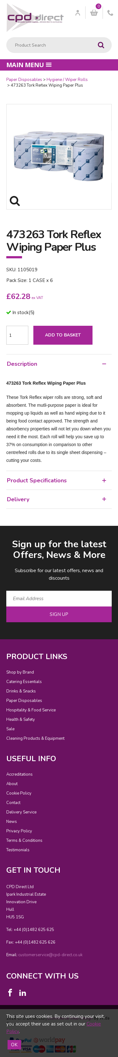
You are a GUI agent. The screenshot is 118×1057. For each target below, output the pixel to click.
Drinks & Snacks (21, 691)
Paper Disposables (24, 80)
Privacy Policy (19, 831)
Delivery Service (21, 812)
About (12, 784)
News (11, 821)
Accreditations (19, 774)
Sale (10, 729)
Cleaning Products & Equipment (35, 738)
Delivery (56, 499)
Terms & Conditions (24, 840)
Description (56, 364)
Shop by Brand (20, 672)
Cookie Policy (18, 793)
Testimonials (18, 850)
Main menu (29, 64)
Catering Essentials (24, 682)
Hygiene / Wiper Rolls (67, 80)
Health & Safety (20, 719)
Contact (13, 803)
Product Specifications (56, 480)
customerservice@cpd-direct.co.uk (50, 955)
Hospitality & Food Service (31, 710)
